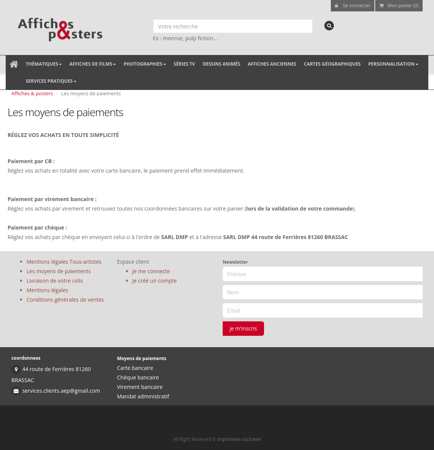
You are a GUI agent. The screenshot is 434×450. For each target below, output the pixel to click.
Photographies (145, 64)
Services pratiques (51, 81)
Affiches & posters (32, 93)
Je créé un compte (154, 280)
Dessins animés (221, 64)
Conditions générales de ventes (65, 299)
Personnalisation (393, 64)
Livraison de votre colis (55, 280)
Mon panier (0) (398, 5)
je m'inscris (243, 328)
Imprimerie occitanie (239, 439)
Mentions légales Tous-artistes (64, 261)
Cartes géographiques (332, 64)
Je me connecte (151, 271)
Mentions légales (47, 290)
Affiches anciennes (272, 64)
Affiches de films (92, 64)
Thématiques (44, 64)
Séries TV (184, 64)
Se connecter (353, 5)
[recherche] (329, 25)
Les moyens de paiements (59, 271)
